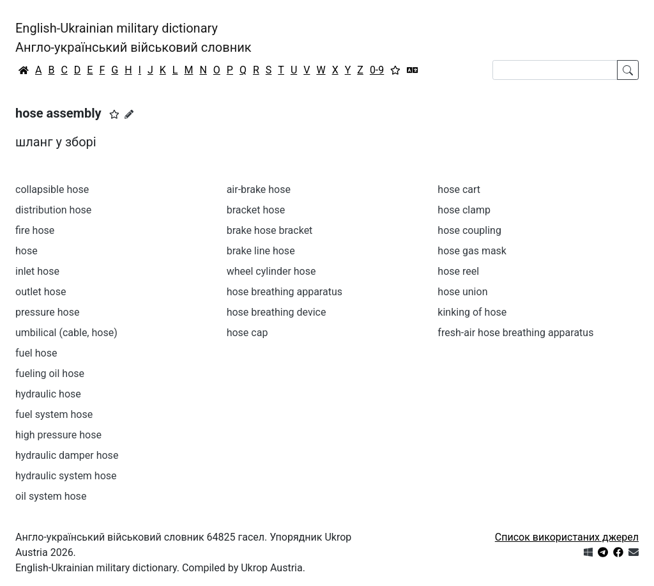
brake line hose (261, 251)
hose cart (458, 189)
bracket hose (256, 210)
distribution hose (53, 210)
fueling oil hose (49, 373)
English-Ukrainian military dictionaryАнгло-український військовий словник (133, 37)
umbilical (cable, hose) (66, 333)
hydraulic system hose (66, 476)
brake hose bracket (270, 230)
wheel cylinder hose (271, 271)
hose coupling (469, 230)
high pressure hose (58, 435)
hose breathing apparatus (284, 292)
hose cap (247, 333)
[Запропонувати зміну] (129, 114)
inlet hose (37, 271)
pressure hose (47, 312)
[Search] (555, 70)
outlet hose (40, 292)
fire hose (34, 230)
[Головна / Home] (23, 70)
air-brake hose (259, 189)
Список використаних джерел (567, 537)
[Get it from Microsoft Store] (588, 552)
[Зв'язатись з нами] (633, 552)
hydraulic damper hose (66, 455)
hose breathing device (276, 312)
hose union (462, 292)
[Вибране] (395, 70)
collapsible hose (52, 189)
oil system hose (50, 496)
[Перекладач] (413, 70)
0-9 (377, 70)
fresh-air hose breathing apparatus (515, 333)
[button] (114, 114)
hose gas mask (471, 251)
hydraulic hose (48, 394)
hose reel (458, 271)
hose (26, 251)
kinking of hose (471, 312)
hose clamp (463, 210)
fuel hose (36, 353)
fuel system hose (54, 414)
